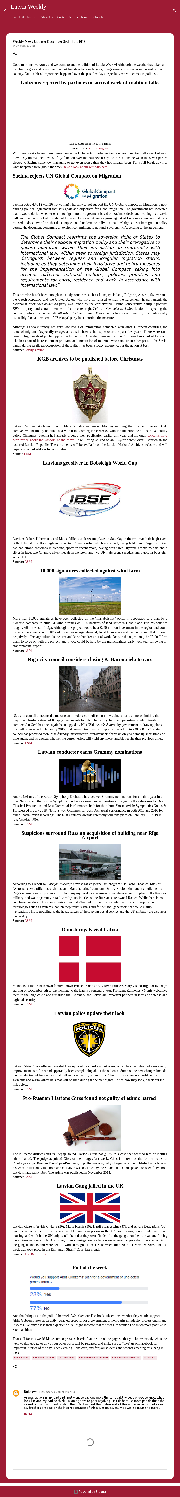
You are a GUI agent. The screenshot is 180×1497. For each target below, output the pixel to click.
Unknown (30, 1391)
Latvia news (21, 1357)
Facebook (81, 17)
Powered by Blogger (90, 1491)
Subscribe (98, 17)
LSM (27, 454)
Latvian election (43, 1357)
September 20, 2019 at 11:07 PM (57, 1391)
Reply (28, 1413)
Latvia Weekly (28, 6)
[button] (15, 53)
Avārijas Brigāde (98, 148)
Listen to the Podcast (23, 17)
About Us (47, 17)
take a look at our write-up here (85, 167)
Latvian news (67, 1357)
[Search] (174, 10)
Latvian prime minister (126, 1357)
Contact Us (64, 17)
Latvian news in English (93, 1357)
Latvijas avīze (34, 350)
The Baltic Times (36, 1254)
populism (150, 1357)
